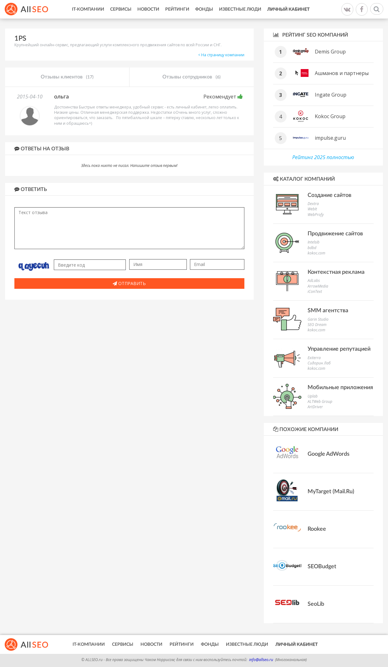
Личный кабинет (288, 9)
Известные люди (240, 9)
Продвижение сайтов (335, 234)
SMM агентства (328, 310)
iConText (315, 291)
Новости (148, 9)
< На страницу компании (221, 55)
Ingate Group (330, 94)
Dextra (313, 203)
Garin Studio (318, 319)
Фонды (204, 9)
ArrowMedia (318, 286)
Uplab (313, 396)
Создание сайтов (329, 195)
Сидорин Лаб (319, 363)
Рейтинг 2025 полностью (323, 157)
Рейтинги (177, 9)
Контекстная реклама (336, 272)
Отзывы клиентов (67, 77)
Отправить (129, 283)
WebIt (312, 209)
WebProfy (316, 214)
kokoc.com (316, 253)
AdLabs (314, 280)
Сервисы (120, 9)
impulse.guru (330, 137)
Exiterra (314, 357)
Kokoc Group (330, 116)
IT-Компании (88, 9)
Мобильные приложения (340, 387)
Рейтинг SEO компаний (310, 35)
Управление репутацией (339, 349)
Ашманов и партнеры (342, 73)
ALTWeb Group (320, 401)
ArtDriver (315, 406)
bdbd (312, 247)
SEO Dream (317, 324)
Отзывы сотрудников (191, 77)
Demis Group (330, 51)
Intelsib (313, 242)
